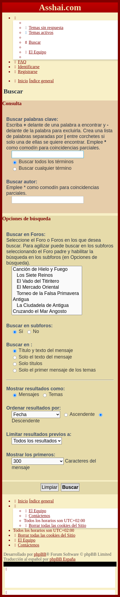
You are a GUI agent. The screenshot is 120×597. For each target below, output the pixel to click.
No (33, 331)
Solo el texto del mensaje (42, 357)
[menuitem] (43, 27)
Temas (53, 394)
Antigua (47, 300)
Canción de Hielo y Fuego (47, 269)
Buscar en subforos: (29, 325)
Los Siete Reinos (47, 275)
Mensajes (26, 394)
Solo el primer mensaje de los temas (54, 370)
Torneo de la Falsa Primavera (47, 294)
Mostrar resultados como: (35, 388)
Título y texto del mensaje (43, 350)
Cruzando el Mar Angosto (47, 312)
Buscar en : (19, 344)
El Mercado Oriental (47, 287)
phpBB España (63, 559)
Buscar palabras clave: (32, 119)
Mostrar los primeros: (30, 454)
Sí (18, 331)
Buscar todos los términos (43, 161)
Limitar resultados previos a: (39, 434)
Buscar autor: (21, 181)
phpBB (40, 554)
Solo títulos (27, 363)
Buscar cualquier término (42, 168)
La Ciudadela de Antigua (47, 306)
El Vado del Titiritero (47, 281)
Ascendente (79, 414)
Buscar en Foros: (26, 234)
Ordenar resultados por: (33, 408)
